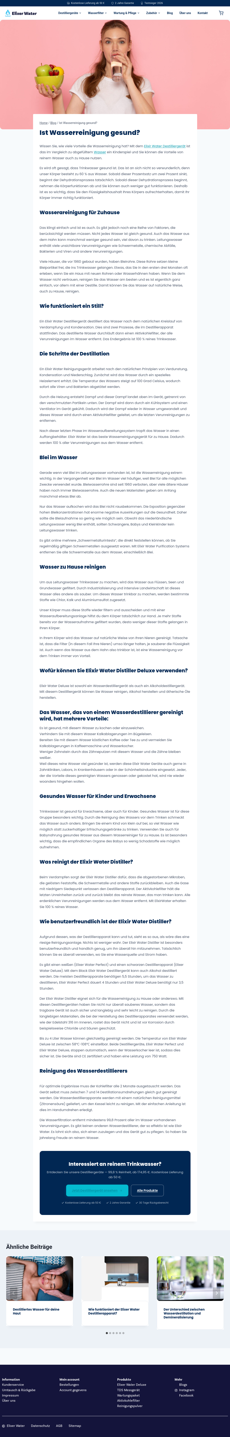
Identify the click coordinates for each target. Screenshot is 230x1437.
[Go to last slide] (13, 1293)
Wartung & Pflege (127, 13)
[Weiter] (216, 1293)
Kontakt (203, 13)
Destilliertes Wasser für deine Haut (36, 1311)
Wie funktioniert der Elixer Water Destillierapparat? (113, 1311)
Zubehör (153, 13)
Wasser (100, 152)
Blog (170, 13)
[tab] (107, 1333)
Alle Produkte (147, 1190)
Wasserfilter (97, 13)
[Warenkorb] (221, 13)
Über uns (185, 13)
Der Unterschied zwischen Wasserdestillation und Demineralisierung (184, 1313)
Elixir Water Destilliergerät (165, 146)
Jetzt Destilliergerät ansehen (97, 1190)
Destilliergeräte (69, 13)
